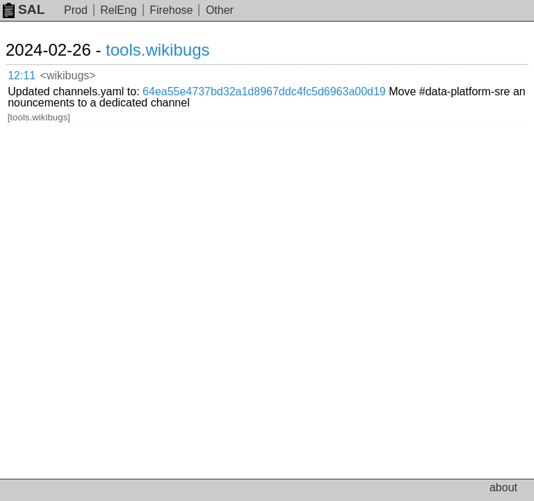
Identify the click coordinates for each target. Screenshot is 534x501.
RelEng (118, 10)
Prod (76, 10)
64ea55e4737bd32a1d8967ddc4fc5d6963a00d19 (264, 91)
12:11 (21, 75)
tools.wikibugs (157, 49)
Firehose (171, 10)
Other (220, 10)
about (503, 487)
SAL (23, 9)
